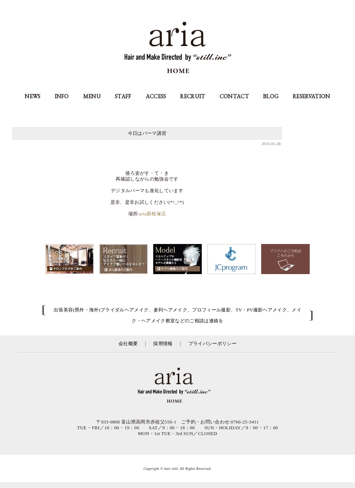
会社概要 (128, 343)
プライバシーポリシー (212, 343)
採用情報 (162, 343)
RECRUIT (192, 96)
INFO (62, 96)
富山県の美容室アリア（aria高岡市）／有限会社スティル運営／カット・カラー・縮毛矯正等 (177, 386)
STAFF (123, 96)
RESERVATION (311, 96)
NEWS (32, 96)
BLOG (271, 96)
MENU (92, 96)
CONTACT (234, 96)
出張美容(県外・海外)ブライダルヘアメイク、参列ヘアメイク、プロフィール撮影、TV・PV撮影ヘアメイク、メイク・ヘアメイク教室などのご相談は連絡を (177, 315)
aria (177, 48)
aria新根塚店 (152, 213)
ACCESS (156, 96)
